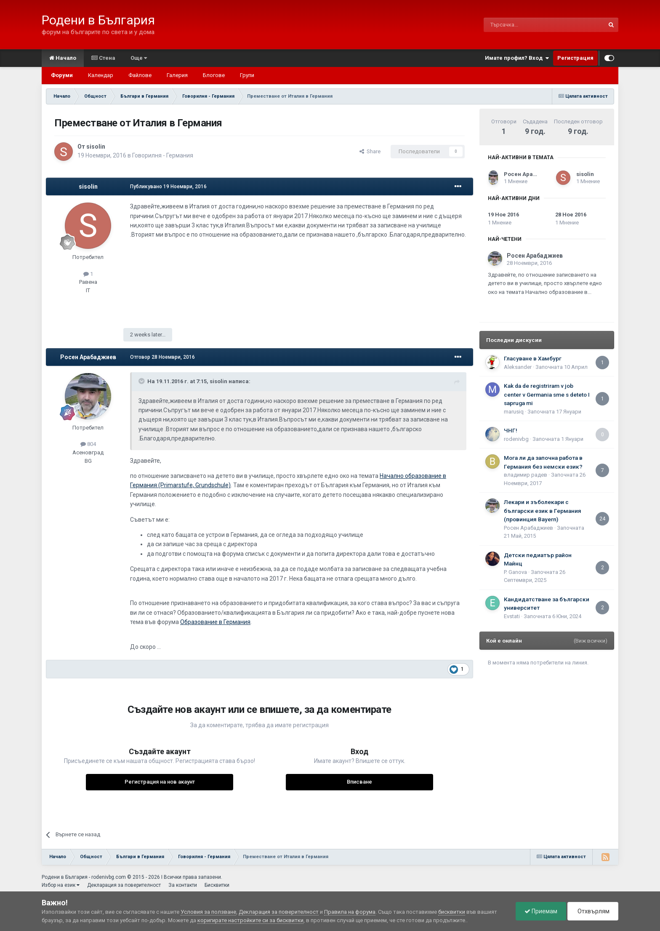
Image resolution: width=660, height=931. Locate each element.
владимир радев (525, 475)
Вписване (359, 782)
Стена (103, 58)
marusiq (514, 411)
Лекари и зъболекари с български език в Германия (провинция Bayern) (542, 511)
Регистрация (575, 58)
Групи (247, 75)
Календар (100, 75)
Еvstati (512, 616)
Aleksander (518, 367)
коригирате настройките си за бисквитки (250, 920)
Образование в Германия (215, 622)
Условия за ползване (208, 912)
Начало (62, 58)
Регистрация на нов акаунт (160, 782)
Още (138, 58)
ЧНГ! (510, 430)
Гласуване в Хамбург (533, 358)
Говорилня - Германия (162, 155)
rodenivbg (516, 439)
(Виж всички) (590, 641)
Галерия (177, 75)
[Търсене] (524, 25)
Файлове (140, 75)
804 (88, 444)
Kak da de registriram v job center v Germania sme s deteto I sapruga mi (547, 394)
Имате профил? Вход (517, 58)
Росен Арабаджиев (88, 357)
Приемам (540, 911)
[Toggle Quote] (142, 381)
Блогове (214, 75)
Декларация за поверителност (124, 885)
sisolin (95, 146)
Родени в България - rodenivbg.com (84, 877)
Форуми (62, 75)
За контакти (182, 885)
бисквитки (451, 912)
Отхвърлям (592, 911)
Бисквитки (217, 885)
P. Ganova (515, 572)
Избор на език (61, 885)
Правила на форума (349, 912)
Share (370, 151)
